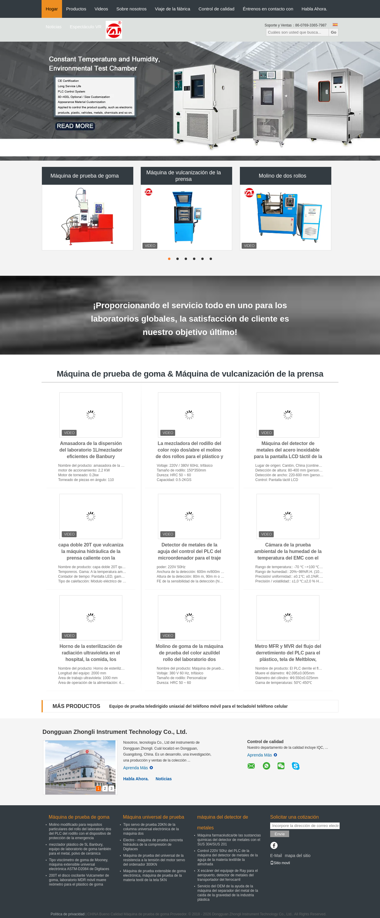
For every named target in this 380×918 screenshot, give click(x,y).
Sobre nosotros (131, 8)
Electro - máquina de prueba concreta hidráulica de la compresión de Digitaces (153, 844)
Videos (101, 8)
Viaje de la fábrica (172, 8)
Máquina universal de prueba (153, 817)
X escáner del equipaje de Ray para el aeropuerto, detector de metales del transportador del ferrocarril (227, 875)
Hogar (52, 8)
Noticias (53, 26)
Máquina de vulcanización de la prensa (183, 176)
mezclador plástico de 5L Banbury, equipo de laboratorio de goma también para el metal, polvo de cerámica (80, 849)
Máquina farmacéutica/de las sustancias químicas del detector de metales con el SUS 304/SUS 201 (229, 839)
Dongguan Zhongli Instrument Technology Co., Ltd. (114, 732)
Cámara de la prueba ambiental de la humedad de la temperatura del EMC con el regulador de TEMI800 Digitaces (288, 558)
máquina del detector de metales (222, 822)
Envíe (280, 834)
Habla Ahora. (314, 9)
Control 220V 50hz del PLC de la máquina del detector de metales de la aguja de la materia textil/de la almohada (227, 857)
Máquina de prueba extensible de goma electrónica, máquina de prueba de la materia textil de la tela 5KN (154, 875)
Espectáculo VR (86, 26)
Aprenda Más (138, 767)
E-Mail (276, 855)
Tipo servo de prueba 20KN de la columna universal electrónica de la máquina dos (151, 829)
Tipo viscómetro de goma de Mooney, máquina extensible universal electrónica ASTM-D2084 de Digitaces (79, 864)
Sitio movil (280, 863)
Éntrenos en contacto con (268, 8)
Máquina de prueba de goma (84, 176)
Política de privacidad (68, 914)
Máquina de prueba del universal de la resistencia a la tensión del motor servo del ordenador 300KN (154, 860)
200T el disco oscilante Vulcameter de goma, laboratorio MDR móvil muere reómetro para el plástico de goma (79, 879)
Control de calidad (217, 8)
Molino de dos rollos (282, 176)
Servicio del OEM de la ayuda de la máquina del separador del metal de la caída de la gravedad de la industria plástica (227, 893)
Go (333, 32)
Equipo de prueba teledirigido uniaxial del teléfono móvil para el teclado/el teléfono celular (198, 706)
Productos (76, 8)
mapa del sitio (297, 855)
